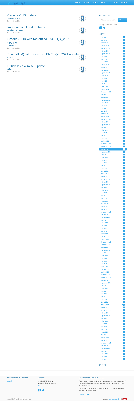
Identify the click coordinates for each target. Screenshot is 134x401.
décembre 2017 (113, 275)
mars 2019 (113, 234)
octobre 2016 (113, 313)
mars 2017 (113, 299)
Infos (39, 385)
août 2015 (113, 351)
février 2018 (113, 269)
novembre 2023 (113, 95)
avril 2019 (113, 231)
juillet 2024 (113, 75)
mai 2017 (113, 294)
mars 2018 (113, 266)
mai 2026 (113, 37)
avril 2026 (113, 40)
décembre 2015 (113, 340)
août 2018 (113, 253)
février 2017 (113, 302)
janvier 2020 (113, 206)
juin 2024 (113, 78)
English (81, 394)
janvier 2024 (113, 89)
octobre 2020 (113, 182)
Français (87, 394)
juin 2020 (113, 193)
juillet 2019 (113, 223)
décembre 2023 (113, 92)
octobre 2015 (113, 346)
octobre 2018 (113, 247)
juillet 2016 (113, 321)
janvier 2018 (113, 272)
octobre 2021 (113, 149)
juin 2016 (113, 324)
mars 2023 (113, 114)
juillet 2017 (113, 288)
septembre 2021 (113, 152)
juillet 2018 (113, 255)
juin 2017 (113, 291)
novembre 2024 (113, 67)
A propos (102, 378)
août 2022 (113, 127)
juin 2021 (113, 160)
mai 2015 (113, 359)
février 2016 (113, 335)
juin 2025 (113, 56)
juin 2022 (113, 133)
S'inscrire (122, 20)
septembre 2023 (113, 100)
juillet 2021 (113, 157)
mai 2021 (113, 163)
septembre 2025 (113, 54)
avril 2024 (113, 84)
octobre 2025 (113, 51)
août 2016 (113, 318)
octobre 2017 (113, 280)
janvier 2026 (113, 45)
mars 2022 (113, 138)
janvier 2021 (113, 174)
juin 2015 (113, 356)
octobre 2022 (113, 122)
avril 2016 (113, 329)
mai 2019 (113, 228)
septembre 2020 (113, 185)
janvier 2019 (113, 239)
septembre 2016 (113, 316)
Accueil (9, 381)
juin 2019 (113, 225)
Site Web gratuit (114, 399)
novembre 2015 (113, 343)
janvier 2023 (113, 116)
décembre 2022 (113, 119)
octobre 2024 (113, 70)
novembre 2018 (113, 245)
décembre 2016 (113, 307)
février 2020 (113, 204)
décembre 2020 (113, 176)
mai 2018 (113, 261)
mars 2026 (113, 43)
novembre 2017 (113, 277)
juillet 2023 (113, 103)
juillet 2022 (113, 130)
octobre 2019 (113, 215)
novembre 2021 (113, 146)
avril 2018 (113, 264)
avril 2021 (113, 165)
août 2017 (113, 286)
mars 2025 (113, 62)
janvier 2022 (113, 141)
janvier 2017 (113, 305)
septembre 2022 (113, 125)
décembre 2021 (113, 144)
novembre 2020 (113, 179)
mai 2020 (113, 195)
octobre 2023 (113, 97)
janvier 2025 (113, 64)
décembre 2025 (113, 48)
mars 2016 (113, 332)
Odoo (124, 399)
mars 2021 (113, 168)
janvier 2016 (113, 337)
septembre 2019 (113, 217)
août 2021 (113, 155)
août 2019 (113, 220)
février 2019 (113, 236)
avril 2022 (113, 135)
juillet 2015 (113, 354)
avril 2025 (113, 59)
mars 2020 (113, 201)
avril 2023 (113, 111)
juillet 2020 (113, 190)
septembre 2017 (113, 283)
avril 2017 (113, 296)
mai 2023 (113, 108)
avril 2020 (113, 198)
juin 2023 (113, 105)
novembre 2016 (113, 310)
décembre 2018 (113, 242)
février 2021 (113, 171)
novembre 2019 (113, 212)
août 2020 (113, 187)
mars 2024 (113, 86)
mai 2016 (113, 326)
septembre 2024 (113, 73)
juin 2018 (113, 258)
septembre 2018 (113, 250)
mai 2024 (113, 81)
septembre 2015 (113, 348)
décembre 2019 (113, 209)
